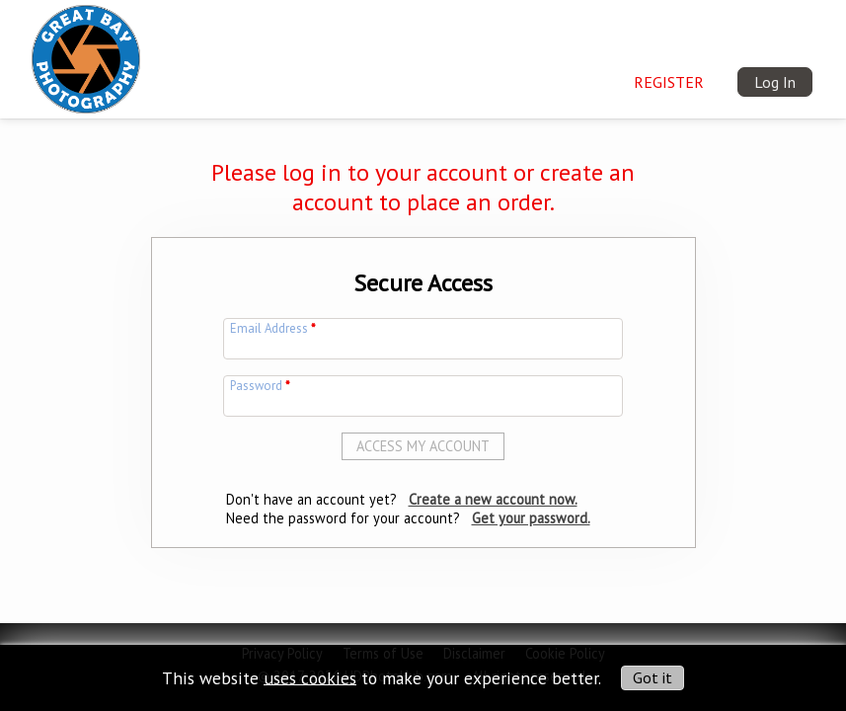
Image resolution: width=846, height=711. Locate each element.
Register (669, 82)
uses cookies (310, 677)
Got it (652, 677)
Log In (775, 82)
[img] (86, 55)
